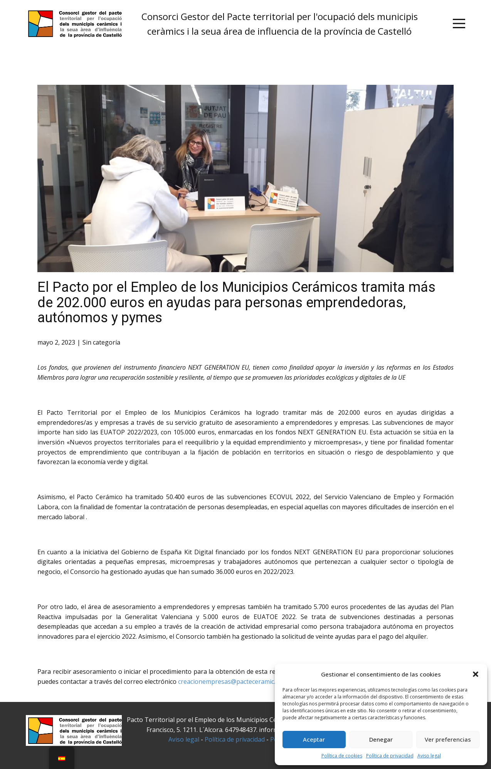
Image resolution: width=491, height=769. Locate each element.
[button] (475, 674)
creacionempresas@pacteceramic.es (230, 681)
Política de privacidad (390, 755)
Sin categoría (101, 342)
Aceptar (314, 739)
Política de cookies (341, 755)
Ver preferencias (448, 739)
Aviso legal (429, 755)
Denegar (381, 739)
